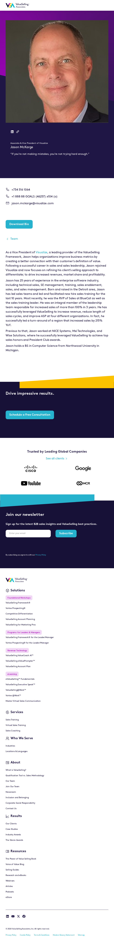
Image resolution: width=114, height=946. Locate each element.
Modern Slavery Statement (63, 935)
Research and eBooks (16, 875)
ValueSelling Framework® (18, 603)
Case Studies (12, 829)
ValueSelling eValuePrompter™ (20, 661)
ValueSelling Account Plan (18, 666)
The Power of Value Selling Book (21, 859)
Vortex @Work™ (13, 696)
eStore (9, 897)
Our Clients (11, 824)
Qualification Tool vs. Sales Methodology (25, 776)
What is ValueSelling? (16, 770)
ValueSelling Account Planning (20, 619)
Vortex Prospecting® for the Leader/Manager (27, 643)
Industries (10, 746)
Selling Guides (12, 870)
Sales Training (12, 720)
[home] (17, 5)
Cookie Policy (25, 935)
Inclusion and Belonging (17, 798)
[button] (104, 5)
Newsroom (11, 792)
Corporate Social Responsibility (20, 803)
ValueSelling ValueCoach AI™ (19, 655)
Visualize (42, 252)
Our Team (10, 781)
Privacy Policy (40, 555)
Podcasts (10, 892)
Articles (9, 886)
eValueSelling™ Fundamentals (20, 679)
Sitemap (81, 935)
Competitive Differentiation (19, 614)
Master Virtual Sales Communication (23, 701)
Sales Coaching (13, 731)
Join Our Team (12, 787)
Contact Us (11, 809)
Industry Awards (13, 835)
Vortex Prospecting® (15, 608)
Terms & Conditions (41, 935)
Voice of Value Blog (15, 864)
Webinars (10, 881)
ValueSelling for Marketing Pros (20, 625)
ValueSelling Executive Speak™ (20, 685)
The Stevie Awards (14, 840)
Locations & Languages (16, 751)
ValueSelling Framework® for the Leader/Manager (30, 637)
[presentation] (28, 545)
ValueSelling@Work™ (16, 690)
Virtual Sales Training (16, 725)
